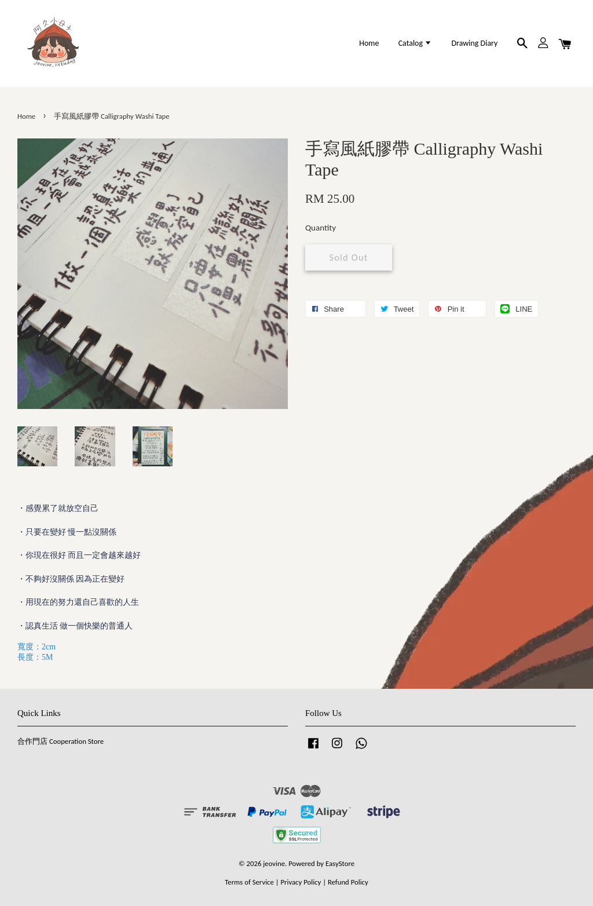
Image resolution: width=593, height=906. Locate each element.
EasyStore (339, 863)
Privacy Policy (300, 882)
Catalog (415, 43)
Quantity (320, 227)
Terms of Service (249, 882)
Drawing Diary (474, 43)
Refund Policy (348, 882)
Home (369, 43)
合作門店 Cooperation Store (60, 741)
